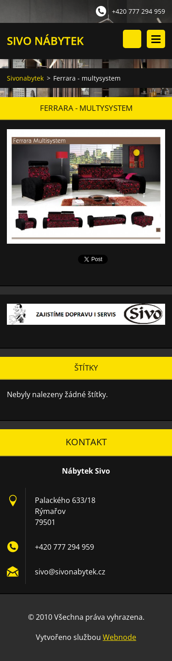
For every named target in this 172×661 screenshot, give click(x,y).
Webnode (119, 637)
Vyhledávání (132, 39)
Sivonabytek (25, 78)
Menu (156, 39)
